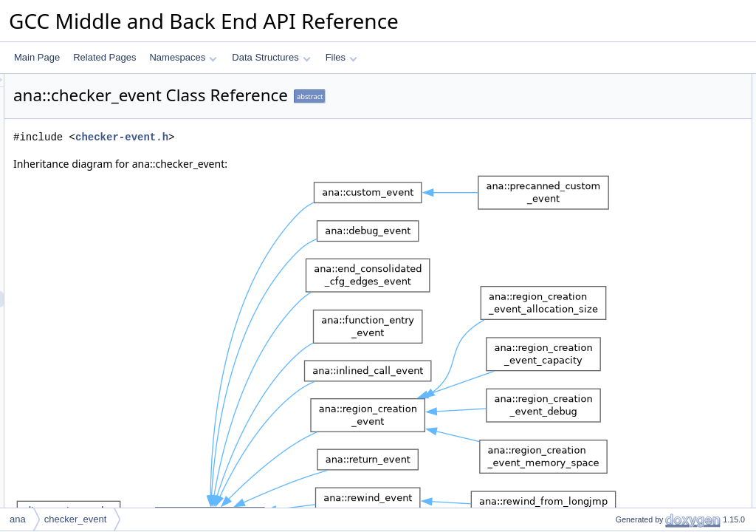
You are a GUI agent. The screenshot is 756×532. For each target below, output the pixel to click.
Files (341, 57)
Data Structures (271, 57)
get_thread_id (630, 244)
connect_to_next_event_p (653, 228)
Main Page (37, 57)
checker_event (75, 519)
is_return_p (625, 374)
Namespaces (182, 57)
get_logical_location (642, 196)
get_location (627, 163)
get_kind (619, 277)
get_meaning (628, 212)
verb (611, 98)
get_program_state (640, 407)
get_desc (621, 504)
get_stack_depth (635, 179)
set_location (626, 472)
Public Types (616, 82)
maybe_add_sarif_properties (659, 261)
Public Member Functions (641, 147)
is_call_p (620, 342)
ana (18, 519)
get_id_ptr (622, 423)
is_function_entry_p (641, 358)
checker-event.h (306, 137)
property (619, 131)
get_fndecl (623, 293)
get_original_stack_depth (652, 309)
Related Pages (104, 57)
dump (614, 439)
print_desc (623, 488)
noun (613, 114)
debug (615, 456)
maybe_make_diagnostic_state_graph (678, 391)
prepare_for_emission (646, 326)
